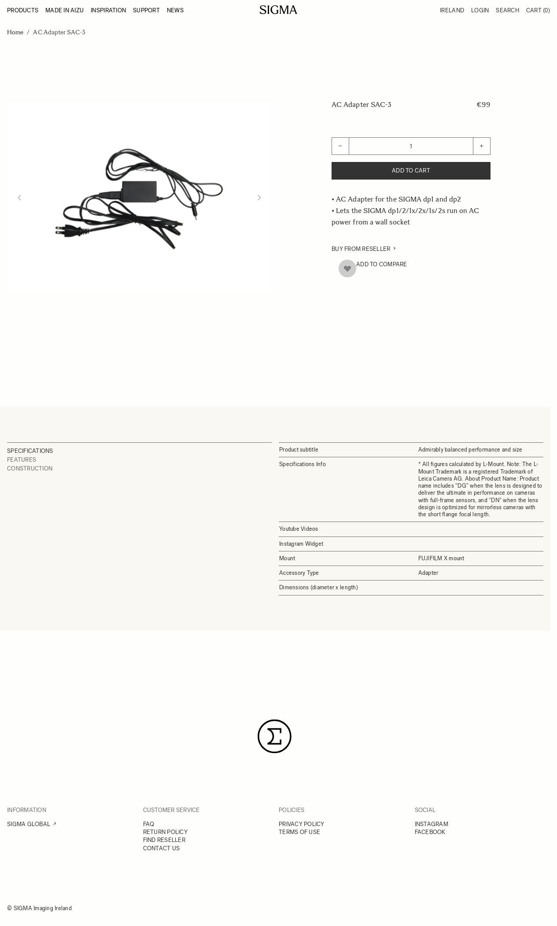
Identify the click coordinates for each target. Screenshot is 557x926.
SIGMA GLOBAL (28, 824)
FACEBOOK (430, 832)
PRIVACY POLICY (302, 824)
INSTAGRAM (431, 824)
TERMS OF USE (299, 832)
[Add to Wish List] (347, 268)
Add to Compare (381, 264)
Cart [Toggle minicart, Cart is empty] (538, 10)
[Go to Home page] (278, 9)
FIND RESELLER (164, 840)
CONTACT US (161, 848)
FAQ (149, 824)
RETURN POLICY (165, 832)
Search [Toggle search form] (507, 10)
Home (15, 32)
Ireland (452, 10)
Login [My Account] (480, 10)
